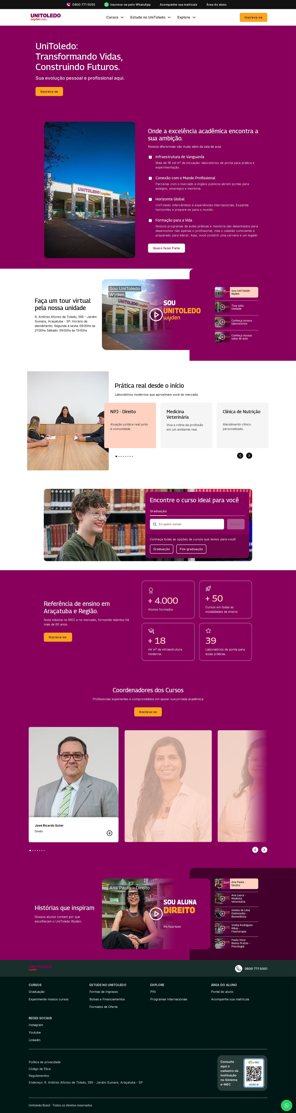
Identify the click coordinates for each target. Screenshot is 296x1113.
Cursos (112, 17)
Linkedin (34, 1040)
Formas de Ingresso (103, 992)
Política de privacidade (45, 1062)
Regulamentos (39, 1076)
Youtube (35, 1032)
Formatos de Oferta (103, 1007)
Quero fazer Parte (166, 248)
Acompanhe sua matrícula (230, 999)
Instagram (36, 1025)
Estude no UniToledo (147, 17)
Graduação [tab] (158, 511)
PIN (153, 992)
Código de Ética (40, 1069)
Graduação (161, 549)
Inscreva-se (253, 17)
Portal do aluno (222, 992)
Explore (183, 17)
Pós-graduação (191, 549)
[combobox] (190, 524)
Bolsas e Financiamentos (107, 999)
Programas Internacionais (168, 999)
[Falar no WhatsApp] (286, 1105)
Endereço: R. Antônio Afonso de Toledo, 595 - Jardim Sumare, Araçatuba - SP (86, 1082)
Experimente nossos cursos (49, 999)
